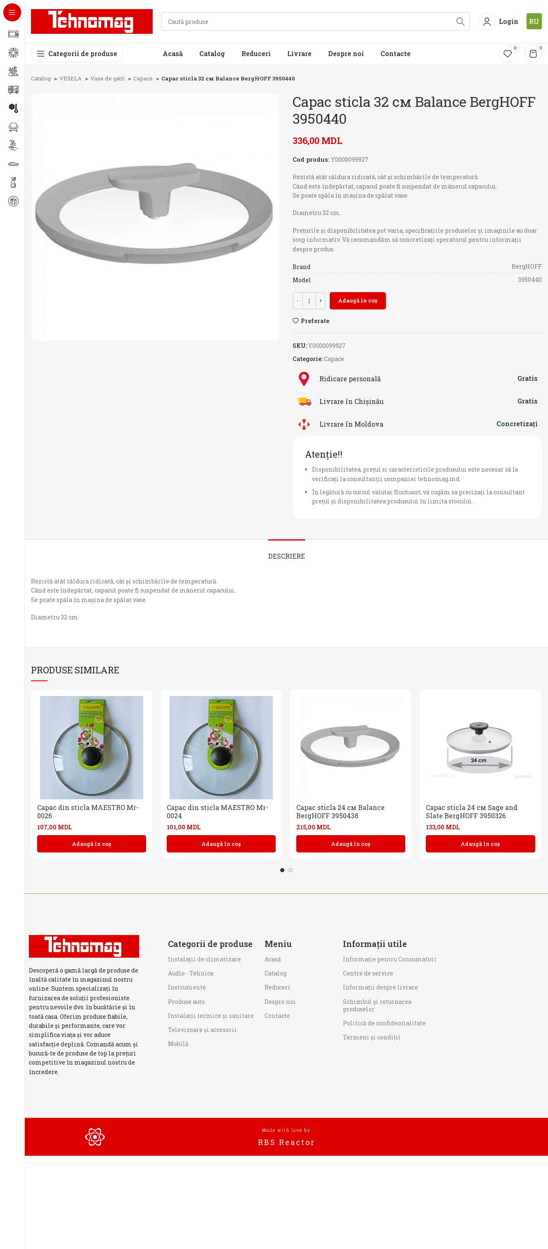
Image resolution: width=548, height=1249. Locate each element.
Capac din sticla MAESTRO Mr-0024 (217, 811)
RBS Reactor (286, 1142)
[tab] (286, 551)
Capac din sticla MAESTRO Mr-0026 (88, 811)
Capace (143, 78)
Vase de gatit (108, 78)
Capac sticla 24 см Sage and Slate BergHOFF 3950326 (471, 811)
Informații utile (375, 943)
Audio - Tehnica (190, 973)
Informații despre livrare (380, 987)
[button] (91, 843)
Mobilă (178, 1044)
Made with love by (286, 1130)
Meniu (278, 943)
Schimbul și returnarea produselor (377, 1005)
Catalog (41, 78)
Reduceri (278, 987)
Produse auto (186, 1002)
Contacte (277, 1016)
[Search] (315, 21)
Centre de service (368, 973)
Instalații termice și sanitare (211, 1016)
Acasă (273, 959)
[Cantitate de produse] (309, 300)
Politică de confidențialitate (384, 1023)
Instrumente (187, 987)
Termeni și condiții (372, 1037)
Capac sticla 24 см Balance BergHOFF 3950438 (340, 811)
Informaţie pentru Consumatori (390, 959)
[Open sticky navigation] (77, 53)
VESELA (71, 78)
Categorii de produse (210, 943)
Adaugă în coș (358, 300)
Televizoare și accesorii (202, 1030)
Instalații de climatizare (204, 959)
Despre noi (280, 1002)
